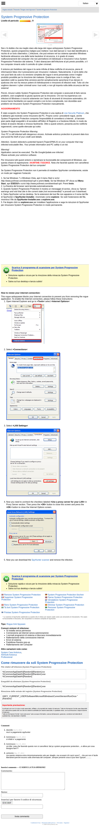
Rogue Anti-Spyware (28, 10)
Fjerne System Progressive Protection (65, 597)
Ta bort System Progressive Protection (21, 607)
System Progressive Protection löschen (66, 595)
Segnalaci (66, 826)
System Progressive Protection (47, 10)
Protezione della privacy (48, 826)
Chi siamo (60, 826)
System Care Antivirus (11, 652)
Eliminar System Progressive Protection (66, 605)
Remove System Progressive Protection (22, 595)
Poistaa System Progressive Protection (22, 612)
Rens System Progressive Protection (21, 605)
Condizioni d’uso (35, 826)
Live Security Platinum (74, 113)
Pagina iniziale (7, 10)
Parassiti (17, 10)
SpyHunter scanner (40, 560)
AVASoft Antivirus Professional (9, 656)
